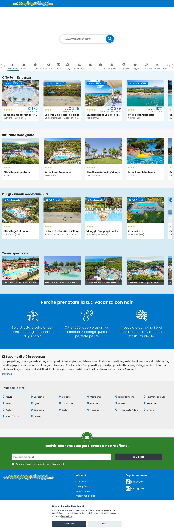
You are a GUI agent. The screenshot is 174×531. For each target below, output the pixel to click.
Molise (120, 403)
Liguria (35, 403)
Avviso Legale (82, 491)
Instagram (135, 488)
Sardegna (37, 409)
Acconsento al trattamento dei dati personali (40, 464)
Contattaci (81, 481)
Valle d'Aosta (11, 416)
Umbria (149, 409)
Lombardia (66, 403)
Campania (94, 396)
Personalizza (66, 516)
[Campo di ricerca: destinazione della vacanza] (87, 39)
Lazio (7, 403)
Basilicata (37, 396)
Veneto (36, 416)
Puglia (7, 409)
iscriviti (138, 456)
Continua (7, 374)
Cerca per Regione (14, 387)
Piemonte (150, 403)
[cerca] (110, 39)
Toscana (93, 409)
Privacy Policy (82, 486)
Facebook (134, 481)
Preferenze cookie (85, 495)
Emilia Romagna (124, 396)
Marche (92, 403)
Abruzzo (8, 396)
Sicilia (63, 409)
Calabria (65, 396)
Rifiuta (104, 524)
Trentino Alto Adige (126, 409)
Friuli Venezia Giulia (154, 396)
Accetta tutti (69, 524)
